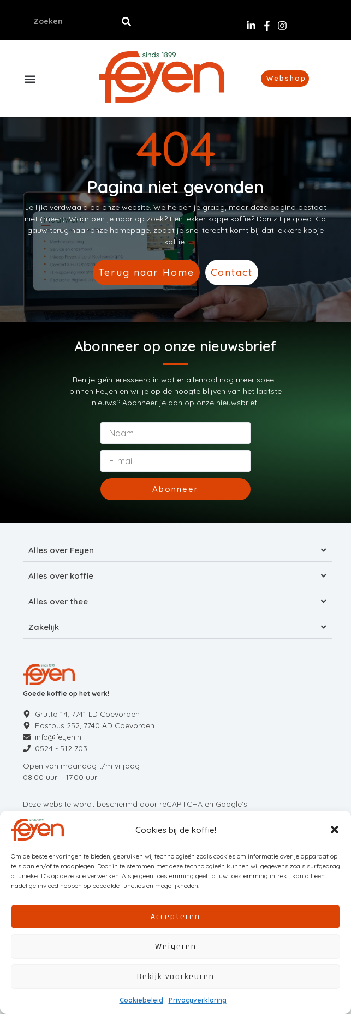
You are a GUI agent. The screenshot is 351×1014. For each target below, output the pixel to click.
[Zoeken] (126, 21)
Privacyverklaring (198, 1000)
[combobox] (77, 21)
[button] (334, 829)
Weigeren (176, 946)
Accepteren (175, 916)
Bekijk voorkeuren (176, 976)
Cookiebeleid (141, 1000)
